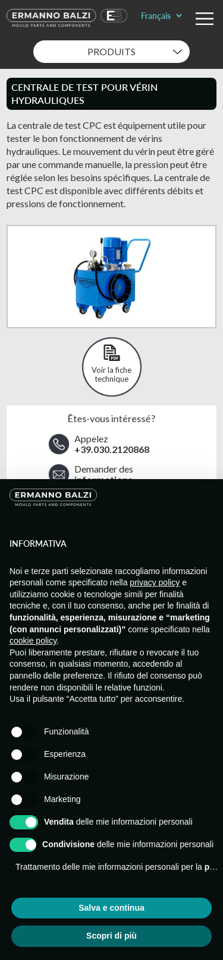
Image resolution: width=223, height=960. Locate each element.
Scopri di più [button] (111, 935)
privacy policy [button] (155, 582)
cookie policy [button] (33, 640)
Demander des (103, 474)
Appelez (111, 444)
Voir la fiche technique (111, 374)
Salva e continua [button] (111, 908)
